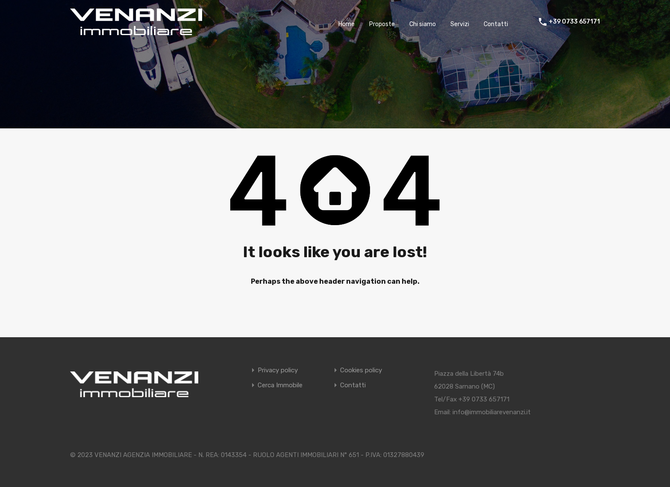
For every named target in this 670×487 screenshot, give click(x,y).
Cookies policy (361, 370)
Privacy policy (278, 370)
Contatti (496, 24)
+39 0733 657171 (574, 21)
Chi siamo (422, 24)
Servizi (459, 24)
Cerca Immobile (280, 385)
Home (346, 24)
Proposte (382, 24)
